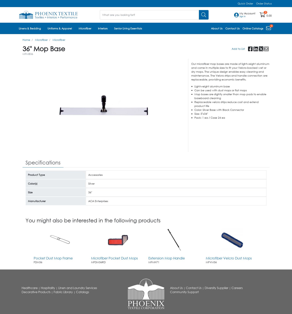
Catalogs (82, 292)
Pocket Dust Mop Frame (53, 258)
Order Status (264, 3)
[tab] (43, 162)
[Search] (204, 15)
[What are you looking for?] (149, 15)
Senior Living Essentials (128, 28)
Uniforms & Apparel (59, 28)
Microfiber (85, 28)
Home (26, 39)
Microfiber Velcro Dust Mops (229, 258)
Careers (237, 288)
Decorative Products (36, 292)
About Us (176, 288)
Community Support (184, 292)
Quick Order (245, 3)
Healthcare (30, 288)
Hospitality (48, 288)
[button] (247, 15)
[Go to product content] (60, 240)
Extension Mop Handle (166, 258)
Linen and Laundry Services (77, 288)
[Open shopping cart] (263, 15)
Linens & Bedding (30, 28)
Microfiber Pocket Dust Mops (114, 258)
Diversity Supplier (216, 288)
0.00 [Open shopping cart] (269, 15)
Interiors (102, 28)
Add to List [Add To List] (238, 48)
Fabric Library (63, 292)
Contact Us (193, 288)
